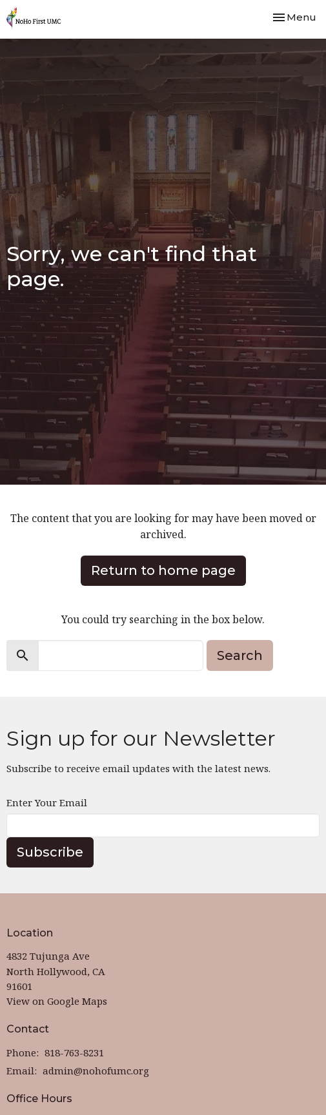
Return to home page (163, 570)
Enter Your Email (46, 802)
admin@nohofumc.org (96, 1070)
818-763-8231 (74, 1052)
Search (240, 655)
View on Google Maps (56, 1000)
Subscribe (50, 852)
